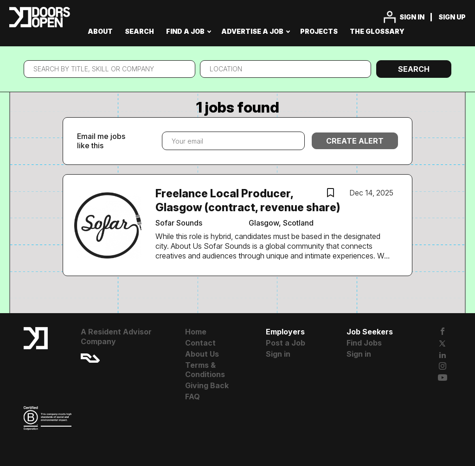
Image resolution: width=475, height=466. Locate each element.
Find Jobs (364, 342)
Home (195, 331)
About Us (202, 354)
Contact (200, 342)
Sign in (411, 17)
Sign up (452, 17)
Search (414, 69)
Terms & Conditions (205, 369)
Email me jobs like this (101, 141)
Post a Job (285, 342)
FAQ (192, 396)
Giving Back (207, 385)
